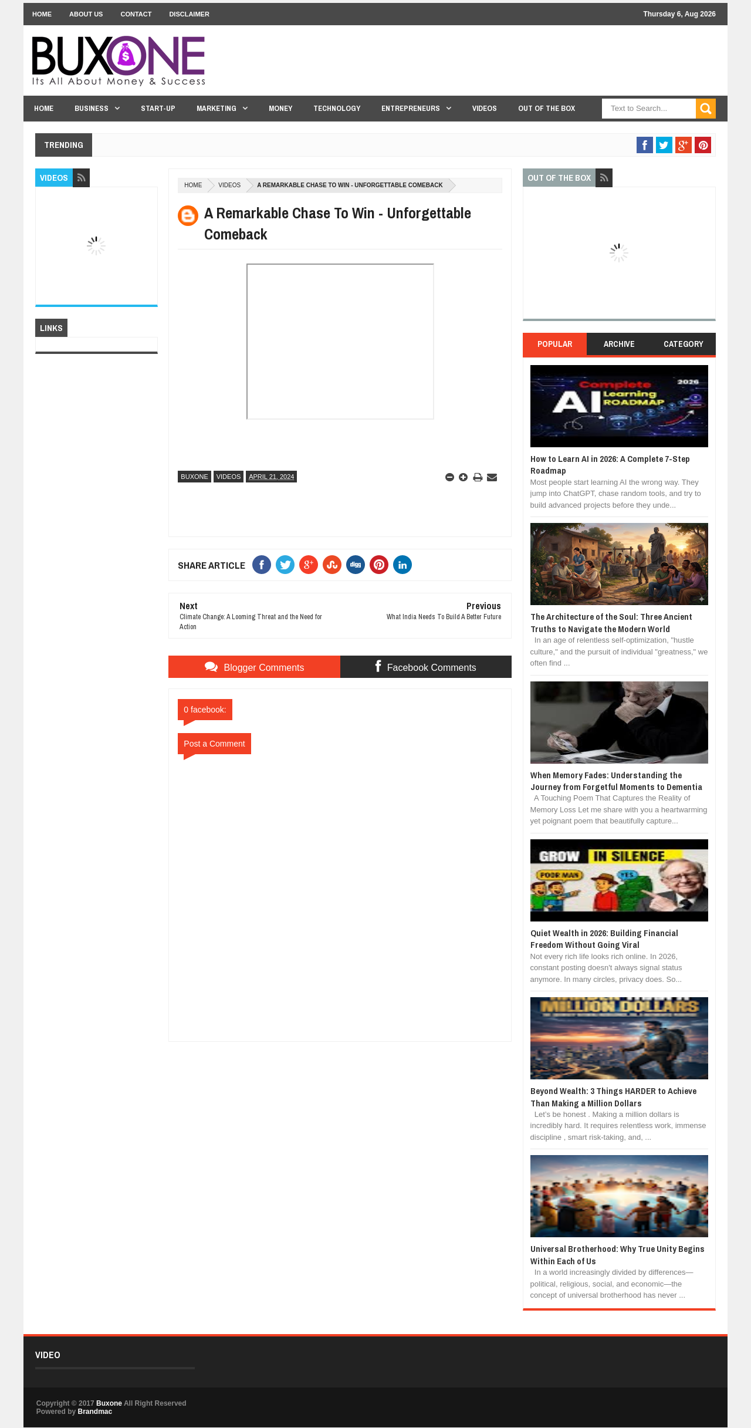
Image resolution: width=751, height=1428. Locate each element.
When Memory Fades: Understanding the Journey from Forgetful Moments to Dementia (616, 781)
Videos (484, 108)
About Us (86, 14)
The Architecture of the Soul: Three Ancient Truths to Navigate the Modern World (611, 622)
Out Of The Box (546, 108)
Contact (135, 14)
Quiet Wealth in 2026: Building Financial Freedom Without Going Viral (604, 939)
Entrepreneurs (410, 108)
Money (280, 108)
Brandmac (94, 1411)
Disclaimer (189, 14)
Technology (336, 108)
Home (42, 14)
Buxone (194, 476)
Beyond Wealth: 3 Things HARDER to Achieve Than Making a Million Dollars (613, 1097)
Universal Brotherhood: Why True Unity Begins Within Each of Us (617, 1255)
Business (92, 108)
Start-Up (158, 108)
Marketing (216, 108)
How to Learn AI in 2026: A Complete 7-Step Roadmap (610, 465)
